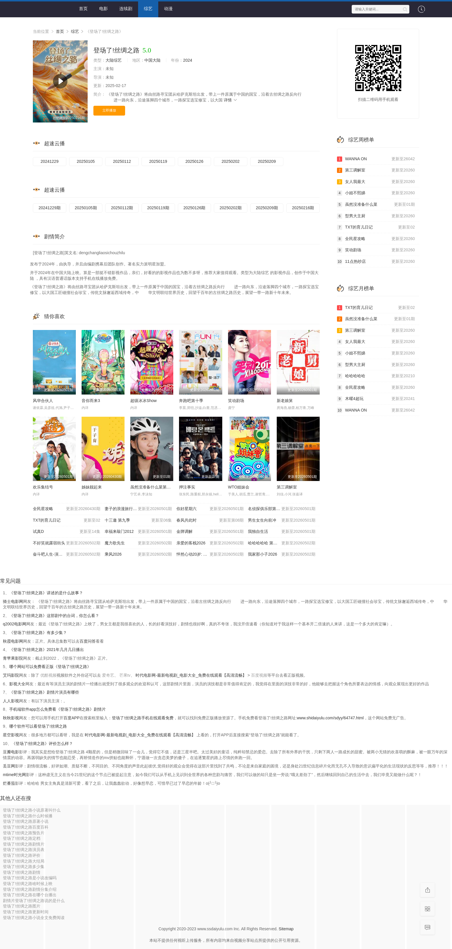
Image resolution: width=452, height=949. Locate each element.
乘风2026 (138, 554)
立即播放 (109, 110)
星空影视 (11, 735)
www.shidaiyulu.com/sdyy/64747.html (330, 718)
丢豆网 (9, 766)
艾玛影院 (11, 675)
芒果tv (125, 675)
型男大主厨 (376, 216)
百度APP (71, 718)
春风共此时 (210, 520)
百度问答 (88, 641)
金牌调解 (210, 532)
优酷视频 (48, 675)
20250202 (231, 161)
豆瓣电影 (11, 752)
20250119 (158, 161)
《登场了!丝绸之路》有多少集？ (38, 632)
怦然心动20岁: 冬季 (210, 554)
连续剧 (125, 8)
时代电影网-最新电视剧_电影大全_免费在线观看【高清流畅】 (191, 675)
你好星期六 (210, 509)
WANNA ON (376, 159)
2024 (187, 60)
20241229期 (50, 207)
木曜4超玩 (376, 399)
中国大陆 (152, 60)
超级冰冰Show (143, 400)
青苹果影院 (13, 658)
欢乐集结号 (43, 487)
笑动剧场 (236, 400)
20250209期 (267, 207)
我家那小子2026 (281, 554)
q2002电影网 (14, 624)
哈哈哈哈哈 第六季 (281, 543)
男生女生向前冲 (281, 520)
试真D (66, 532)
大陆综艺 (114, 60)
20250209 (267, 161)
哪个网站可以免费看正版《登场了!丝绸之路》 (50, 666)
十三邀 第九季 (138, 520)
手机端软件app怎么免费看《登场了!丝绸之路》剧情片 (57, 709)
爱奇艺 (108, 675)
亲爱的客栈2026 (210, 543)
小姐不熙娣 (376, 193)
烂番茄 (9, 783)
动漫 (168, 8)
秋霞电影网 (13, 641)
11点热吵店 (376, 262)
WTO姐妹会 (238, 487)
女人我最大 (376, 182)
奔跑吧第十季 (191, 400)
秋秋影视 (11, 718)
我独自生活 (281, 532)
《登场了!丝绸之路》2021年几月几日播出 (46, 649)
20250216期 (303, 207)
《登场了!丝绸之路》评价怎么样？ (42, 743)
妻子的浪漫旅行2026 (138, 509)
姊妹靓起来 (92, 487)
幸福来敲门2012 (138, 532)
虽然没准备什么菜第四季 (152, 487)
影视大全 (17, 684)
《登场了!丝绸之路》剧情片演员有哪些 (44, 692)
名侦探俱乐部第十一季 (281, 509)
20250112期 (122, 207)
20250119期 (158, 207)
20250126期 (194, 207)
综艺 (148, 8)
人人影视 (11, 701)
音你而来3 (91, 400)
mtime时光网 (14, 774)
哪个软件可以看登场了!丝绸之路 (38, 726)
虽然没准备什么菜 (376, 204)
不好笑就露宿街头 (66, 543)
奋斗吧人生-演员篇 (66, 554)
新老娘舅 (285, 400)
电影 (103, 8)
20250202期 (231, 207)
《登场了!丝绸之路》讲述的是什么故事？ (46, 592)
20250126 (194, 161)
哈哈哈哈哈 (376, 376)
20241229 (50, 161)
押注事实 (187, 487)
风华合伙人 (43, 400)
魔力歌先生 (138, 543)
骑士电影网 (13, 601)
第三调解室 (287, 487)
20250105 (86, 161)
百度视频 (259, 675)
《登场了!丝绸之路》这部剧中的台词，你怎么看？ (54, 615)
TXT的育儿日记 (66, 520)
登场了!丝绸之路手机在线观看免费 (143, 718)
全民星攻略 (66, 509)
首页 (83, 8)
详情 (231, 100)
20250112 (122, 161)
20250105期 (86, 207)
